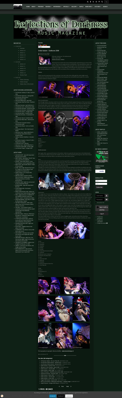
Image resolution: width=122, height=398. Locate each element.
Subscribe (99, 187)
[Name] (101, 181)
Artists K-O (23, 55)
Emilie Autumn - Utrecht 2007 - (52, 376)
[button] (39, 389)
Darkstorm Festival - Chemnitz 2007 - (54, 373)
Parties (18, 77)
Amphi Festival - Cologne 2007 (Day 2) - (54, 383)
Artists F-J (22, 53)
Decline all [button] (60, 396)
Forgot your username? (100, 220)
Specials (66, 7)
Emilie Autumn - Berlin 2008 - (52, 370)
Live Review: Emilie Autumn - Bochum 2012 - (55, 364)
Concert (18, 46)
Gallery (74, 7)
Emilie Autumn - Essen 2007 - (52, 378)
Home (28, 6)
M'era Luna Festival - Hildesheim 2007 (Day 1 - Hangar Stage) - (60, 381)
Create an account (102, 223)
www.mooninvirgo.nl (68, 351)
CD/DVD (17, 62)
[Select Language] (44, 47)
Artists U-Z (23, 59)
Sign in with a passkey (102, 208)
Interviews (57, 7)
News (34, 7)
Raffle (81, 6)
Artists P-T (23, 57)
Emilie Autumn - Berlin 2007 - (52, 375)
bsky (106, 2)
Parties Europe (24, 82)
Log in (102, 214)
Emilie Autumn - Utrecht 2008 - (52, 368)
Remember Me (100, 202)
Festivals (22, 48)
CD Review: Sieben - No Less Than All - (54, 361)
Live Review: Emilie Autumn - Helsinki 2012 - (55, 362)
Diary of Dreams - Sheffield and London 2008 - (56, 372)
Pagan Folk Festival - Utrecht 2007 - (53, 380)
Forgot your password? (100, 217)
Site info (98, 7)
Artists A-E (22, 50)
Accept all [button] (52, 396)
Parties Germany (24, 79)
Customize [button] (69, 396)
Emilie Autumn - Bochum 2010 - (52, 365)
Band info (89, 7)
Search (105, 6)
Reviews (49, 7)
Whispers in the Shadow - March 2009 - (54, 367)
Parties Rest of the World (26, 84)
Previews (41, 6)
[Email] (101, 184)
